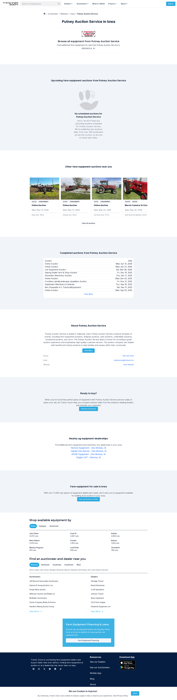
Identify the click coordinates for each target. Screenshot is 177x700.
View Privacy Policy (120, 696)
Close (135, 693)
